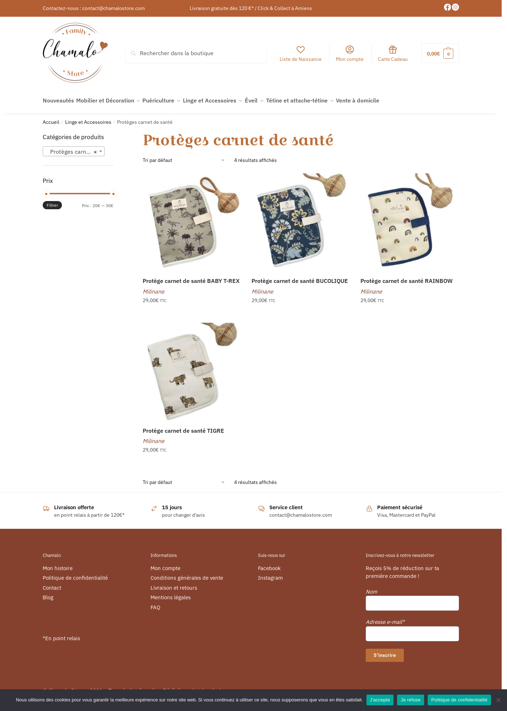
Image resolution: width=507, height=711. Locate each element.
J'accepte (380, 699)
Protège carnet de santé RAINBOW (406, 276)
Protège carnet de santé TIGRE (183, 426)
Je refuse (411, 699)
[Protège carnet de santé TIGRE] (192, 368)
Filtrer (52, 201)
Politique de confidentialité (75, 573)
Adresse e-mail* (385, 618)
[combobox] (74, 147)
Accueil (51, 118)
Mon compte (350, 53)
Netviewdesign (209, 686)
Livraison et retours (173, 583)
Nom (371, 587)
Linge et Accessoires (88, 118)
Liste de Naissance (301, 53)
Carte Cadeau (393, 53)
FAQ (155, 603)
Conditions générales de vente (186, 573)
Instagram (270, 573)
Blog (48, 593)
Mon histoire (58, 564)
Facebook (269, 564)
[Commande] (184, 156)
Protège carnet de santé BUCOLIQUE (300, 276)
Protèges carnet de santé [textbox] (75, 148)
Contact (52, 583)
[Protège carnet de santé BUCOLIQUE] (301, 218)
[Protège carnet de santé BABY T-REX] (192, 218)
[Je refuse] (498, 700)
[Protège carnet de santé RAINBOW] (409, 218)
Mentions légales (170, 593)
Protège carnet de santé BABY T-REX (191, 276)
